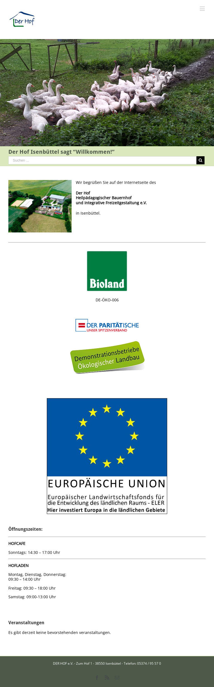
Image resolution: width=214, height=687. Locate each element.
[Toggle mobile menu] (203, 8)
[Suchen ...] (102, 160)
